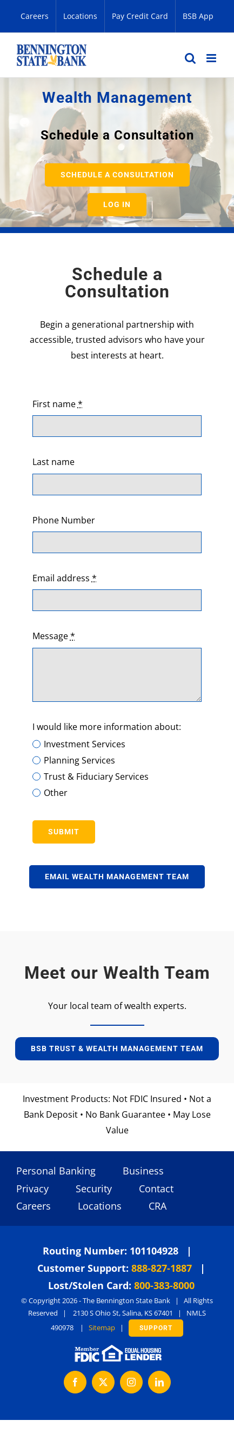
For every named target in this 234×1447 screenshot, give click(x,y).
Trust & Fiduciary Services (96, 776)
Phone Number (63, 520)
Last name (53, 462)
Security (94, 1188)
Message (53, 636)
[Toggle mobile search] (190, 58)
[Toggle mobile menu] (212, 58)
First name (57, 404)
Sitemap (102, 1327)
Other (56, 793)
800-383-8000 (164, 1285)
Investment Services (84, 744)
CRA (157, 1205)
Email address (64, 578)
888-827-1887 (161, 1268)
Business (143, 1170)
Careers (33, 1205)
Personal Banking (56, 1170)
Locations (100, 1205)
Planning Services (79, 760)
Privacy (32, 1188)
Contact (156, 1188)
